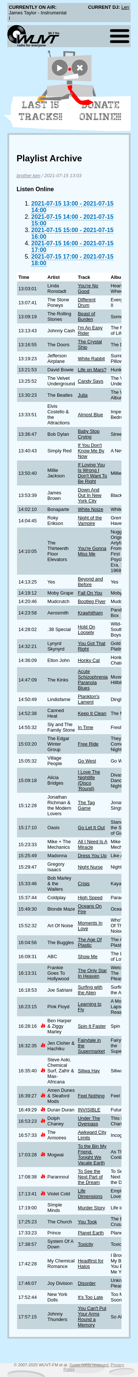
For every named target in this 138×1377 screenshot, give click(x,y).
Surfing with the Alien (90, 989)
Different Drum (87, 302)
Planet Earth (91, 1233)
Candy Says (90, 381)
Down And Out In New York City (90, 495)
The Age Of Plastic (90, 942)
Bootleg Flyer (92, 601)
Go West (87, 761)
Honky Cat (89, 660)
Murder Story (91, 1207)
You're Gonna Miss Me (92, 551)
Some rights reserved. (89, 1365)
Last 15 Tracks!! (41, 111)
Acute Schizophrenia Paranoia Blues (93, 680)
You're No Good (88, 288)
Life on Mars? (92, 369)
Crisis (84, 883)
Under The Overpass (89, 1121)
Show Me (88, 956)
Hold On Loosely (86, 629)
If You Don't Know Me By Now (91, 450)
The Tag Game (86, 805)
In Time (85, 727)
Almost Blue (90, 414)
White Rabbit (91, 358)
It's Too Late (90, 1297)
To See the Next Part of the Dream (90, 1176)
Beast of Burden (86, 316)
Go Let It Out (91, 827)
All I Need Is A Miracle (92, 844)
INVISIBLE (89, 1110)
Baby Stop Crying (89, 433)
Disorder (87, 1283)
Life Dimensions (90, 1193)
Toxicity (85, 1244)
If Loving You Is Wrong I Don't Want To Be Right (92, 473)
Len (125, 7)
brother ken (28, 175)
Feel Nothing (91, 1096)
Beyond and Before (90, 581)
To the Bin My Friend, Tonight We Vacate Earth (92, 1154)
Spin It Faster (92, 1026)
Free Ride (88, 744)
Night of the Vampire (90, 520)
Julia (83, 395)
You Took (87, 1221)
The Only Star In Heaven (92, 973)
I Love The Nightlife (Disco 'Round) (89, 780)
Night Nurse (90, 867)
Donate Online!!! (100, 111)
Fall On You (90, 593)
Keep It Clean (92, 713)
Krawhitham (90, 613)
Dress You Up (92, 855)
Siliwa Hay (89, 1070)
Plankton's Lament (89, 699)
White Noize (90, 509)
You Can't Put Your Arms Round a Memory (92, 1317)
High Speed (90, 897)
